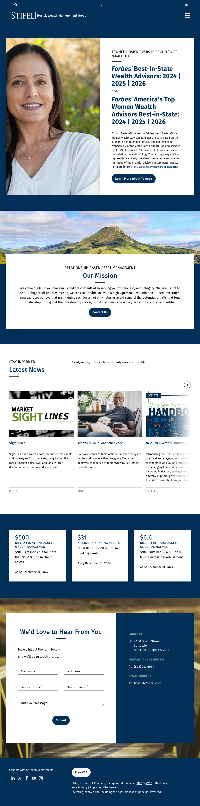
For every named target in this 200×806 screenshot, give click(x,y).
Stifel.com (160, 783)
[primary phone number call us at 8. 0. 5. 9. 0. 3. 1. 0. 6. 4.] (141, 667)
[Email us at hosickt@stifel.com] (145, 683)
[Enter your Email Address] (38, 687)
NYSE (149, 783)
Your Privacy (79, 787)
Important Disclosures (104, 787)
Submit (61, 720)
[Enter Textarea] (61, 702)
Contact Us (100, 312)
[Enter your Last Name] (84, 671)
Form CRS (81, 772)
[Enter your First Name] (38, 671)
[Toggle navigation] (187, 15)
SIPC (139, 783)
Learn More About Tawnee (133, 178)
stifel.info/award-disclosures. (160, 167)
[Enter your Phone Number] (84, 687)
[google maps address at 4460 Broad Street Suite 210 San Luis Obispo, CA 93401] (150, 645)
